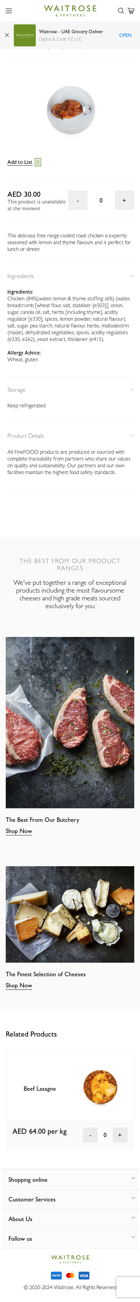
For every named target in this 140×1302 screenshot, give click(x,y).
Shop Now (19, 830)
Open (125, 35)
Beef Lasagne (40, 1088)
